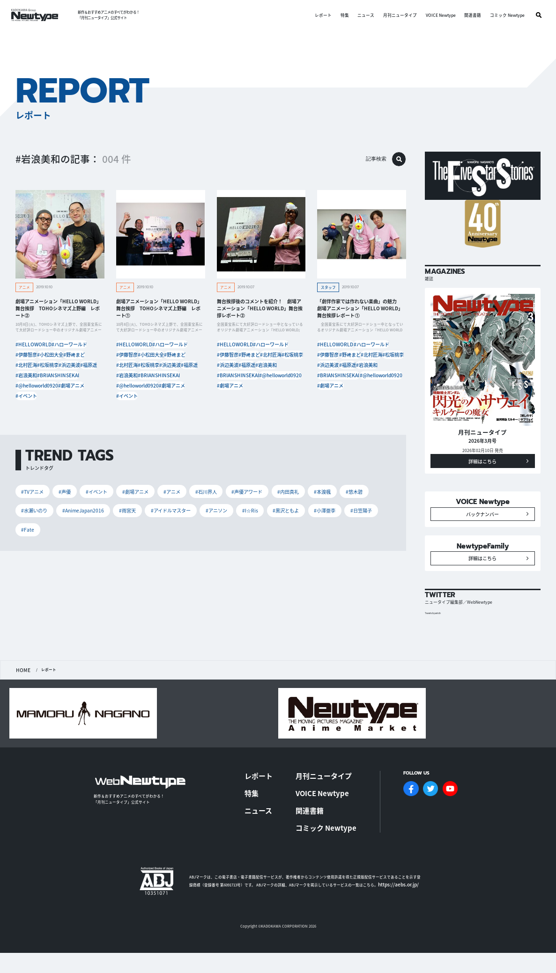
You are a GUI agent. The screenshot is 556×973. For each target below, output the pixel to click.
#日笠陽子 (359, 514)
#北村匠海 (56, 368)
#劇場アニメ (30, 399)
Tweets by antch (436, 650)
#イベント (60, 399)
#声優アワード (245, 495)
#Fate (27, 532)
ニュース (363, 15)
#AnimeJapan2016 (83, 514)
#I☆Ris (248, 514)
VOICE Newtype (437, 15)
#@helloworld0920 (78, 389)
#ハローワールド (72, 347)
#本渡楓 (319, 495)
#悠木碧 (351, 495)
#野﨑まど (28, 368)
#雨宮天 (127, 514)
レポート (320, 15)
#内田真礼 (286, 495)
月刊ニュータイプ (397, 15)
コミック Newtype (504, 15)
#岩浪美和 (81, 378)
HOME (21, 706)
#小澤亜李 (323, 514)
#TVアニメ (32, 495)
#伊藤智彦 (28, 357)
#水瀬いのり (34, 514)
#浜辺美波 (28, 378)
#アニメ (170, 495)
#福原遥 (54, 378)
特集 (341, 15)
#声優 (64, 495)
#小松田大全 (58, 357)
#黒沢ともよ (284, 514)
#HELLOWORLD (33, 347)
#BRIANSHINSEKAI (36, 389)
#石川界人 (204, 495)
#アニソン (215, 514)
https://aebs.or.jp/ (393, 895)
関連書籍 (469, 15)
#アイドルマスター (170, 514)
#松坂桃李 (85, 368)
